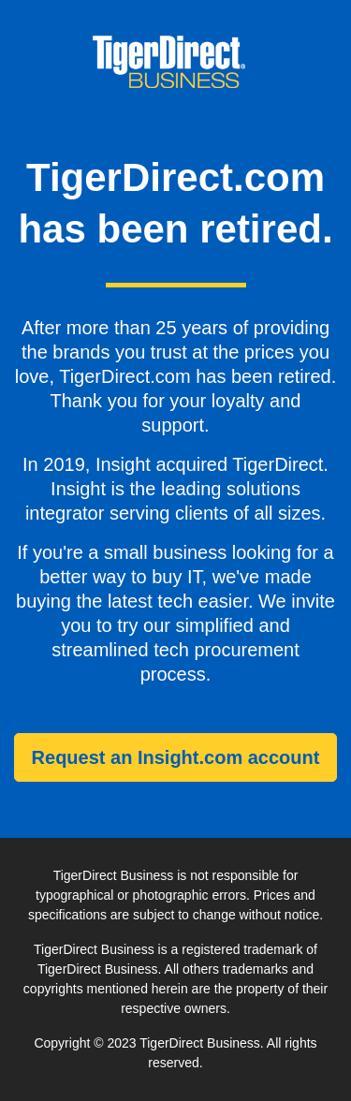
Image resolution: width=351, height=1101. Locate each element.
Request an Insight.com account (176, 757)
